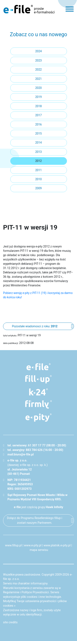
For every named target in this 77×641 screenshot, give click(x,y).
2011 (38, 170)
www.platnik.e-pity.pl (57, 545)
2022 (38, 69)
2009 (38, 188)
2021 (38, 78)
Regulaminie (11, 592)
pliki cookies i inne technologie (41, 597)
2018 (38, 106)
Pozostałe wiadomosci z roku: (34, 326)
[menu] (70, 9)
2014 (38, 142)
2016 (38, 124)
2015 (38, 133)
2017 (38, 115)
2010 (38, 179)
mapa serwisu (39, 550)
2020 (38, 87)
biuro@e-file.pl (24, 454)
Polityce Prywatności (35, 592)
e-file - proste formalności (29, 9)
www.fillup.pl (13, 545)
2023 (38, 60)
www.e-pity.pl (32, 545)
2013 (38, 151)
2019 (38, 97)
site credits (10, 622)
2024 (38, 51)
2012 (38, 161)
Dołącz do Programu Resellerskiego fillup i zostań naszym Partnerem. (34, 520)
